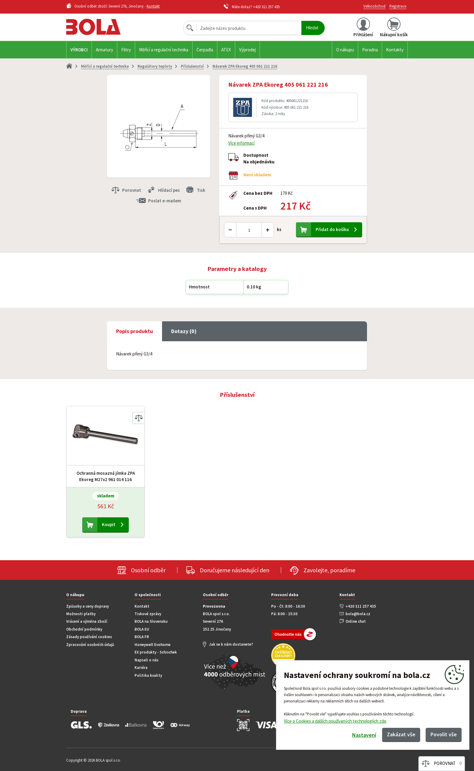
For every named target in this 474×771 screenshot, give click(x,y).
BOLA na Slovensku (151, 621)
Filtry (126, 50)
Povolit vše (443, 734)
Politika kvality (148, 675)
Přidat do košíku (332, 229)
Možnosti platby (81, 613)
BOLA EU (142, 629)
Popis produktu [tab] (134, 331)
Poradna (370, 50)
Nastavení (364, 734)
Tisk (201, 190)
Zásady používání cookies (89, 636)
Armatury (104, 50)
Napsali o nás (146, 660)
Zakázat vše (401, 734)
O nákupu (345, 50)
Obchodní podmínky (84, 629)
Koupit (108, 524)
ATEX (226, 50)
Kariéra (141, 667)
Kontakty (395, 50)
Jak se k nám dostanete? (231, 644)
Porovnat (131, 190)
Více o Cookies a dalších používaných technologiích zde (335, 721)
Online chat (356, 621)
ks (279, 229)
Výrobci (79, 50)
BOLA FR (142, 636)
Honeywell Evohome (152, 644)
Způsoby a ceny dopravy (87, 606)
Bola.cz (103, 27)
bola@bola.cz (358, 613)
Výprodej (247, 50)
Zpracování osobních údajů (90, 644)
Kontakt (153, 6)
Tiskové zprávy (148, 613)
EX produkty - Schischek (156, 652)
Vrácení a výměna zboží (86, 621)
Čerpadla (204, 50)
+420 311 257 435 (266, 6)
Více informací (241, 143)
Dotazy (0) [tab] (183, 331)
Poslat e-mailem (164, 201)
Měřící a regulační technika (163, 50)
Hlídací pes (169, 190)
